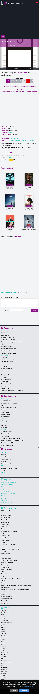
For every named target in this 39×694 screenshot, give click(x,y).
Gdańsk (3, 628)
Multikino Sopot (5, 475)
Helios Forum (5, 457)
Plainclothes (4, 366)
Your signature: (5, 310)
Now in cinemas (11, 508)
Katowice (3, 635)
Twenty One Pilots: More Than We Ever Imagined (15, 589)
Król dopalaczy (5, 436)
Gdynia (3, 630)
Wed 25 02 (12, 81)
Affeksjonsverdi (5, 414)
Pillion (10, 229)
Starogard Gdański (6, 662)
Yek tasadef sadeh (6, 346)
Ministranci (4, 556)
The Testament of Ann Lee (9, 443)
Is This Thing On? (6, 401)
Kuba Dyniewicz (19, 140)
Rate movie (9, 157)
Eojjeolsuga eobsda (7, 431)
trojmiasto (14, 3)
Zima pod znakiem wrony (29, 229)
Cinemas (8, 449)
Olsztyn (3, 645)
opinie (32, 69)
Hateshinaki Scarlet (6, 412)
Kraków (3, 639)
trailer (28, 69)
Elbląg (3, 624)
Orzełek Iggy (4, 381)
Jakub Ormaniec (9, 140)
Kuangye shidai (5, 416)
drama (10, 132)
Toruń (3, 666)
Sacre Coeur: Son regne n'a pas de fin (12, 342)
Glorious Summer (6, 335)
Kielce (2, 637)
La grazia (10, 208)
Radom (3, 650)
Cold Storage (5, 388)
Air (2, 513)
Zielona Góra (4, 679)
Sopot (3, 658)
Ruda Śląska (4, 652)
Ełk (2, 626)
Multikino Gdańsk (6, 463)
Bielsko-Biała (5, 612)
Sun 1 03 (28, 81)
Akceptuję (24, 690)
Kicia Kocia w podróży (7, 337)
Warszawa (4, 669)
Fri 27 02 (20, 81)
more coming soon (7, 445)
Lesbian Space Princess (7, 359)
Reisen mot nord (6, 384)
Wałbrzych (4, 671)
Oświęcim (4, 647)
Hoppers (3, 423)
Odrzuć (14, 690)
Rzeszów (3, 656)
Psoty (2, 576)
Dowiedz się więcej (27, 686)
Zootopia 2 (4, 603)
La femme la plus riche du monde (10, 438)
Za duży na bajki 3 (6, 427)
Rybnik (3, 654)
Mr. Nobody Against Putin (8, 407)
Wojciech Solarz (29, 140)
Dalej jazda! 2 (5, 375)
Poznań (3, 649)
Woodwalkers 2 (5, 351)
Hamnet (29, 187)
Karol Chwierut (11, 45)
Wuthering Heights (6, 368)
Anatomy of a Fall (6, 515)
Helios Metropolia (6, 459)
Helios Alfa (4, 454)
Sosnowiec (4, 660)
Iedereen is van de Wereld (8, 353)
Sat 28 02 (24, 81)
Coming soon (10, 396)
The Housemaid (5, 587)
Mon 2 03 (31, 81)
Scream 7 (3, 405)
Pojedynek (4, 410)
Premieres (8, 328)
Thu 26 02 (16, 81)
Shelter (3, 364)
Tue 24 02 (8, 81)
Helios (3, 470)
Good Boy (4, 421)
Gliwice (3, 631)
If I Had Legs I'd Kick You (8, 339)
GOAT (3, 371)
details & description (20, 69)
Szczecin (3, 664)
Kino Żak (3, 461)
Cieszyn (3, 618)
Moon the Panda (6, 379)
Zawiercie (3, 677)
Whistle (3, 333)
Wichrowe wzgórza (29, 208)
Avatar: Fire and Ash (7, 517)
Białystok (3, 611)
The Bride (4, 425)
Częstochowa (5, 620)
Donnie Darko (10, 187)
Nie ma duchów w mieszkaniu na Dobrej (12, 440)
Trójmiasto (4, 668)
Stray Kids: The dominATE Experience (12, 390)
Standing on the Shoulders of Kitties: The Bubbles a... (16, 585)
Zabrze (3, 675)
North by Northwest (7, 562)
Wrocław (3, 673)
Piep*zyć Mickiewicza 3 (7, 362)
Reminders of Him (6, 434)
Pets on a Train (5, 567)
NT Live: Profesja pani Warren (9, 560)
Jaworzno (3, 633)
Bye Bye (3, 386)
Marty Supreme (7, 502)
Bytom (3, 616)
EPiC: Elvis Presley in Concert (9, 403)
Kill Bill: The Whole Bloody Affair (10, 549)
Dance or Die (5, 524)
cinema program (9, 69)
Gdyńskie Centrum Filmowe (9, 468)
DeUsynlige (4, 526)
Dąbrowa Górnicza (6, 622)
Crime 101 (4, 357)
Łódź (2, 643)
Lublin (2, 641)
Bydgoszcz (4, 614)
